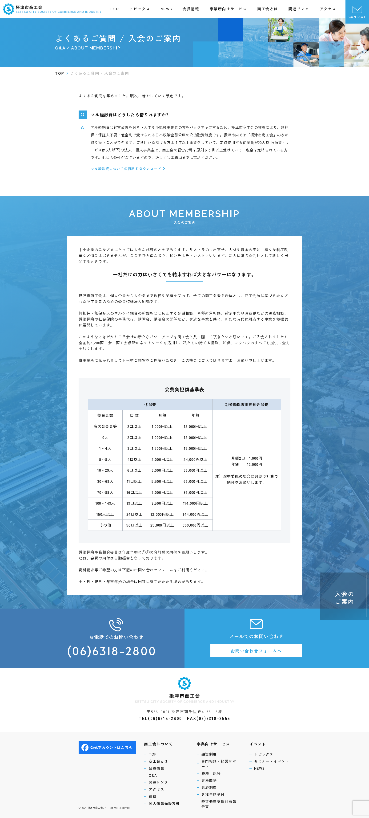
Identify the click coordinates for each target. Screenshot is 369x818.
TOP (114, 9)
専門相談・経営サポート (219, 764)
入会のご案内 (344, 597)
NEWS (166, 9)
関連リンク (298, 9)
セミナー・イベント (271, 761)
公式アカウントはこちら (106, 747)
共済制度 (209, 787)
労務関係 (209, 780)
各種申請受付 (213, 794)
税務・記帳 (211, 773)
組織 (152, 796)
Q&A (153, 775)
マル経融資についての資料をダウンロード (126, 168)
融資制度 (209, 754)
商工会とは (267, 9)
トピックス (139, 9)
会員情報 (191, 9)
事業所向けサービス (228, 9)
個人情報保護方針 (164, 803)
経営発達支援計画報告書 (219, 804)
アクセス (328, 9)
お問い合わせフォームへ (256, 651)
